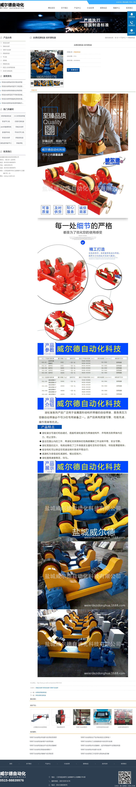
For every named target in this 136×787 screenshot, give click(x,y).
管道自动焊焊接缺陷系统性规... (13, 99)
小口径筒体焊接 (19, 116)
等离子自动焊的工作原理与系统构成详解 (95, 754)
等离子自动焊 (7, 50)
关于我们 (64, 8)
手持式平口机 (19, 132)
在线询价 (73, 70)
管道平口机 (6, 121)
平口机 (5, 57)
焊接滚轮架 (6, 53)
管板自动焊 (6, 46)
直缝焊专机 (6, 132)
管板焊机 (19, 143)
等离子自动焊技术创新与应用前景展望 (43, 737)
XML (134, 2)
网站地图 (125, 2)
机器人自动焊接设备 (9, 67)
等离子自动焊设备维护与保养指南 (41, 741)
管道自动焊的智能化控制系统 (12, 90)
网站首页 (51, 8)
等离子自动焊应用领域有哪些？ (41, 749)
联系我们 (129, 8)
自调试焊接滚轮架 (41, 692)
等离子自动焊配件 (81, 727)
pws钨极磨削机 (6, 127)
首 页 (116, 37)
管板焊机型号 (61, 727)
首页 (11, 763)
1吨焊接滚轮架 (6, 116)
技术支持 (104, 763)
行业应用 (90, 8)
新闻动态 (103, 8)
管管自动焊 (46, 688)
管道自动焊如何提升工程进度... (13, 86)
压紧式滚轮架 (19, 121)
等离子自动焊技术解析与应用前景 (41, 754)
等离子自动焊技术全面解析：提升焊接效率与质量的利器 (100, 745)
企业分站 (119, 2)
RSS (130, 2)
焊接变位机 (6, 64)
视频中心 (116, 8)
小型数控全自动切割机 (40, 727)
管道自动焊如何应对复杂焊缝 (12, 82)
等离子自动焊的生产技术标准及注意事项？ (96, 737)
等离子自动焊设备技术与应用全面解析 (43, 745)
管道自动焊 (6, 43)
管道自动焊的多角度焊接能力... (13, 103)
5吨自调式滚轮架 (41, 695)
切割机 (5, 60)
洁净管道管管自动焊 (102, 727)
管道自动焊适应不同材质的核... (13, 95)
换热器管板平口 (6, 143)
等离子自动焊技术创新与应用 (91, 749)
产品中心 (77, 8)
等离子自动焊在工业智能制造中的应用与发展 (96, 741)
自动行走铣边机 (7, 71)
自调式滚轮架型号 (123, 727)
